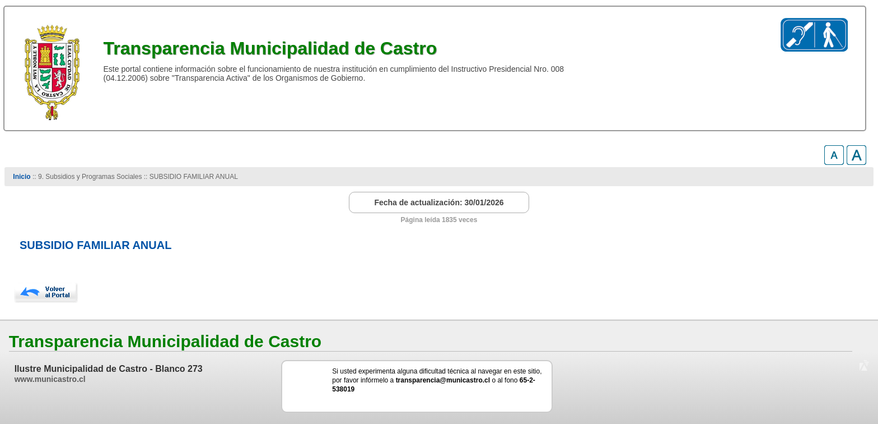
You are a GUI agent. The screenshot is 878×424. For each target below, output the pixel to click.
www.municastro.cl (50, 379)
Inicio (21, 177)
